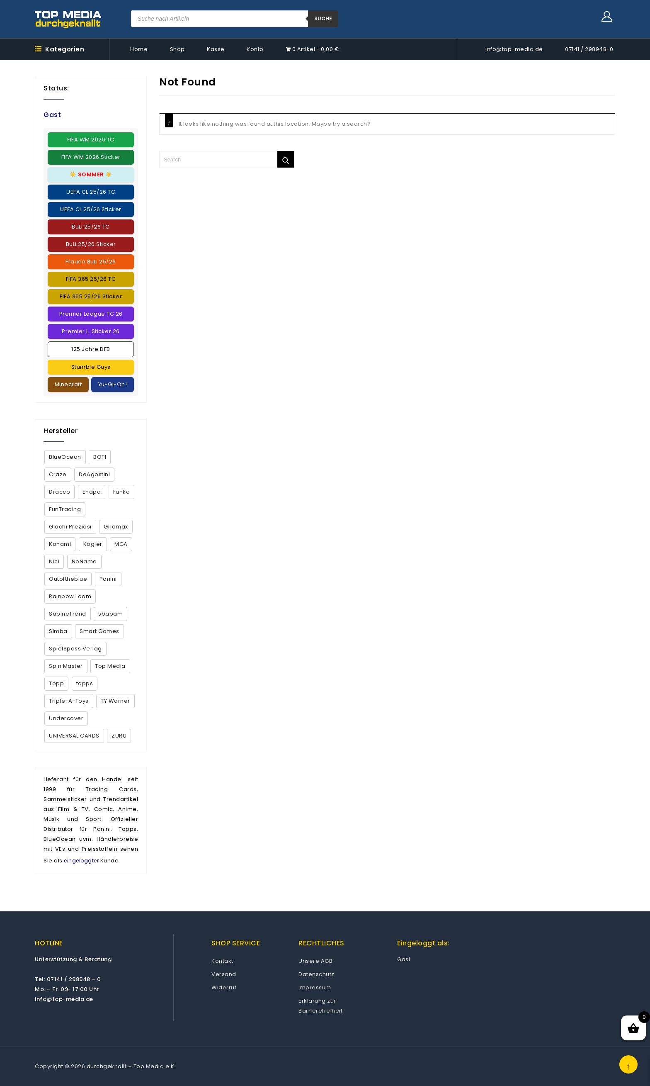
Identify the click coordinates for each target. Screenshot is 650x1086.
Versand (223, 974)
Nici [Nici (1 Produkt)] (54, 561)
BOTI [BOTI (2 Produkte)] (99, 457)
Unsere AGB (315, 961)
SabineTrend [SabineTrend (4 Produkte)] (67, 614)
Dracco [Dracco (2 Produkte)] (59, 492)
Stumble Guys (91, 367)
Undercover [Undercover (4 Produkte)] (66, 718)
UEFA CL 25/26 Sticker (90, 209)
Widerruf (223, 987)
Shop (177, 49)
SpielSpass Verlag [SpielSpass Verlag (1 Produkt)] (75, 649)
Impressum (314, 987)
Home (139, 49)
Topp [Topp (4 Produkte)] (56, 683)
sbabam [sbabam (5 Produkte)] (110, 614)
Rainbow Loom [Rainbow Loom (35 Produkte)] (70, 596)
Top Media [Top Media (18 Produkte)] (110, 666)
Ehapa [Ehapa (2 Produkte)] (91, 492)
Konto (255, 49)
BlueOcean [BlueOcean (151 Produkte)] (65, 457)
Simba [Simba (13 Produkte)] (58, 631)
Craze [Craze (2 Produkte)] (58, 474)
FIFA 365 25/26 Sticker (91, 296)
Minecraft (68, 384)
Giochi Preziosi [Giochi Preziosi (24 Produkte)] (70, 527)
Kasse (216, 49)
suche (323, 18)
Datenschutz (316, 974)
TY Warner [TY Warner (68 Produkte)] (115, 701)
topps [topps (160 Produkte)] (84, 683)
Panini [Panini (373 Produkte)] (108, 579)
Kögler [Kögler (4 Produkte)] (92, 544)
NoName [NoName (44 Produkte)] (84, 561)
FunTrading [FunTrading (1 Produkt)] (65, 509)
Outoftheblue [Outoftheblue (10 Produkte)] (68, 579)
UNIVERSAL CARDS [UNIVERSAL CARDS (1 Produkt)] (74, 736)
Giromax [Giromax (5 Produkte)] (116, 527)
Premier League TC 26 (91, 314)
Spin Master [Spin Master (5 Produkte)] (66, 666)
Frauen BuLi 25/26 (90, 261)
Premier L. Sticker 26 (91, 331)
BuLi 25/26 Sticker (91, 244)
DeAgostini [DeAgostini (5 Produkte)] (94, 474)
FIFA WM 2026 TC (90, 140)
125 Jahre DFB (90, 349)
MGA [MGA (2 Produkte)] (121, 544)
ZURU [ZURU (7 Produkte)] (119, 736)
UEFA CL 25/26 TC (90, 192)
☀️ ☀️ (91, 174)
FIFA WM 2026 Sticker (91, 157)
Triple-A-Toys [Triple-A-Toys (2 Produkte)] (69, 701)
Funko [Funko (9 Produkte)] (121, 492)
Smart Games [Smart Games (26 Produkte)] (99, 631)
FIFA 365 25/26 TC (91, 279)
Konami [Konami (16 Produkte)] (60, 544)
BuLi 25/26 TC (91, 227)
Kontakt (222, 961)
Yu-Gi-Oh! (112, 384)
